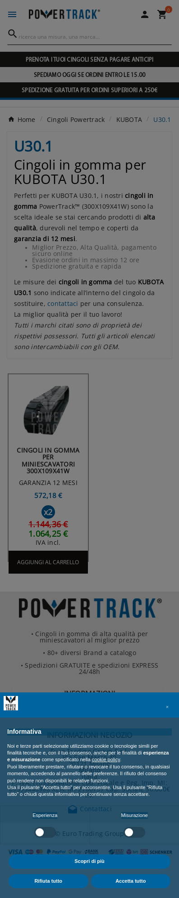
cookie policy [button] (106, 759)
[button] (167, 707)
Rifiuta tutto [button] (48, 881)
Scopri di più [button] (89, 861)
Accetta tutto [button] (130, 881)
